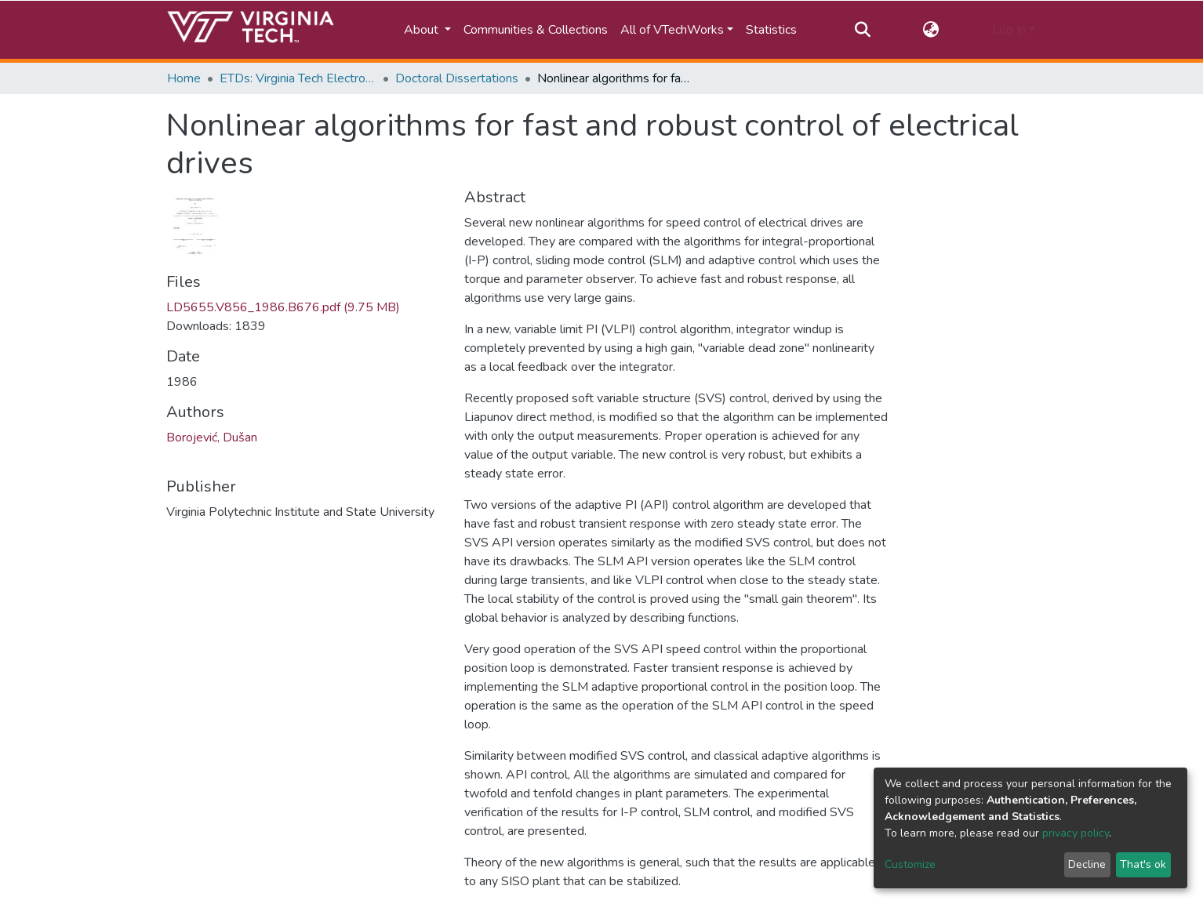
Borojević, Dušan (211, 437)
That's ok (1143, 864)
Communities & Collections (535, 29)
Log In (1009, 29)
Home (184, 78)
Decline (1087, 864)
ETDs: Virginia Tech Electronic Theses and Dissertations (298, 78)
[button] (931, 29)
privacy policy (1075, 833)
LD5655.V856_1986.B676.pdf (283, 307)
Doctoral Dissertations (456, 78)
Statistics (771, 29)
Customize (910, 864)
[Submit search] (862, 29)
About (423, 29)
